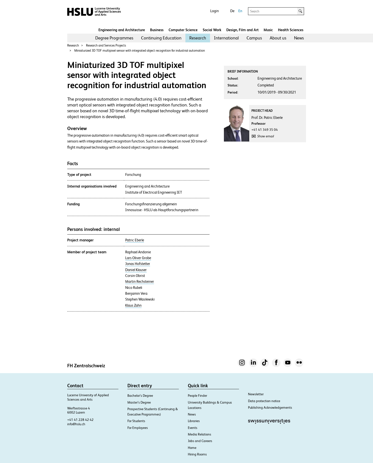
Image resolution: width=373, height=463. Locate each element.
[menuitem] (114, 38)
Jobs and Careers (200, 441)
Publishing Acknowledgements (270, 407)
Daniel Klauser (136, 270)
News (299, 37)
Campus (254, 37)
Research (197, 37)
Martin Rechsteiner (139, 281)
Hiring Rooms (197, 454)
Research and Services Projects (106, 45)
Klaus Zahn (133, 305)
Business (156, 30)
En (240, 11)
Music (268, 30)
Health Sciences (290, 30)
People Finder (197, 395)
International (226, 37)
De (232, 11)
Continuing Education (161, 37)
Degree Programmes (114, 37)
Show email (265, 136)
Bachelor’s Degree (140, 395)
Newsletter (256, 394)
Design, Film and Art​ (242, 30)
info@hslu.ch (76, 424)
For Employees (137, 428)
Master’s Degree (139, 402)
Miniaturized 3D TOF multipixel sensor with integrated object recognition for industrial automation (139, 50)
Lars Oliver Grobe (138, 258)
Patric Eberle (134, 240)
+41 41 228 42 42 (80, 420)
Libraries (194, 421)
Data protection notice (264, 401)
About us (278, 37)
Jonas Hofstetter (137, 264)
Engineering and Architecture (121, 30)
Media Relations (199, 434)
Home (192, 448)
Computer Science (183, 30)
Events (192, 428)
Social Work (212, 30)
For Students (136, 421)
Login (214, 11)
